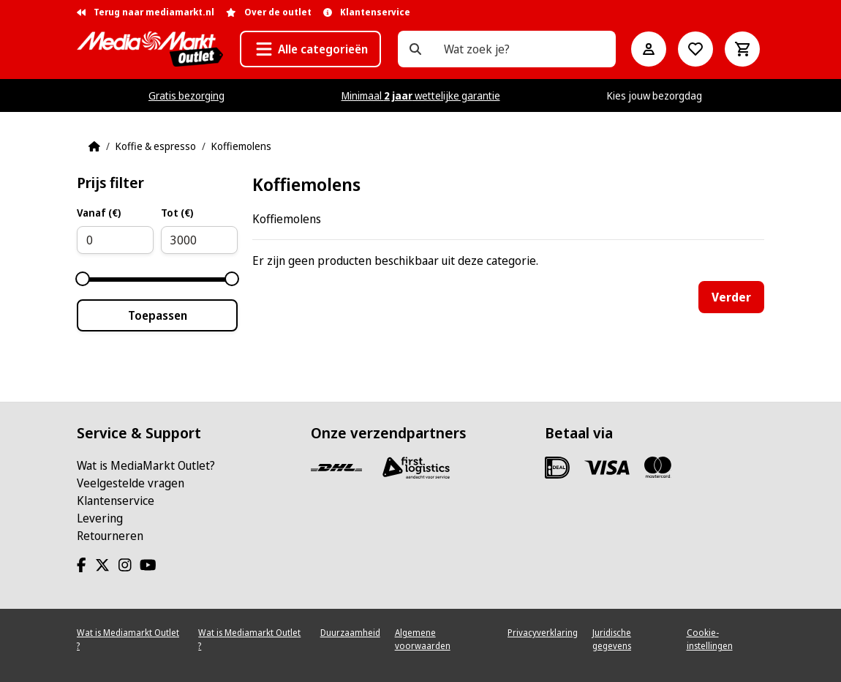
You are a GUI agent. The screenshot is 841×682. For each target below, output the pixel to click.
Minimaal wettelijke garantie (421, 95)
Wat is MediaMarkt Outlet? (146, 465)
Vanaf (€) (99, 213)
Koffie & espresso (156, 146)
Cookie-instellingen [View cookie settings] (710, 639)
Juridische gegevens (611, 639)
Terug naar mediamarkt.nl (145, 12)
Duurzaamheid (350, 632)
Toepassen (157, 315)
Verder (731, 297)
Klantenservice (115, 500)
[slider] (82, 278)
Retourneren (110, 536)
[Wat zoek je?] (415, 49)
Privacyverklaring (543, 632)
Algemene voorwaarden (422, 639)
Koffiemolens (241, 146)
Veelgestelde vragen (130, 483)
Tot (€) (177, 213)
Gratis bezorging (186, 95)
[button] (310, 49)
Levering (100, 518)
